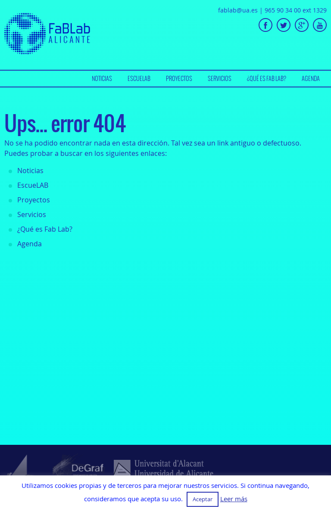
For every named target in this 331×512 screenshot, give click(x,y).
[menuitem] (102, 79)
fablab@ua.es (238, 10)
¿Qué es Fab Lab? (266, 78)
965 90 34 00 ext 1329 (296, 10)
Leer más (233, 499)
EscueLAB (139, 78)
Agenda (311, 78)
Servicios (219, 78)
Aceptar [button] (202, 499)
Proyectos (179, 78)
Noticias (102, 78)
